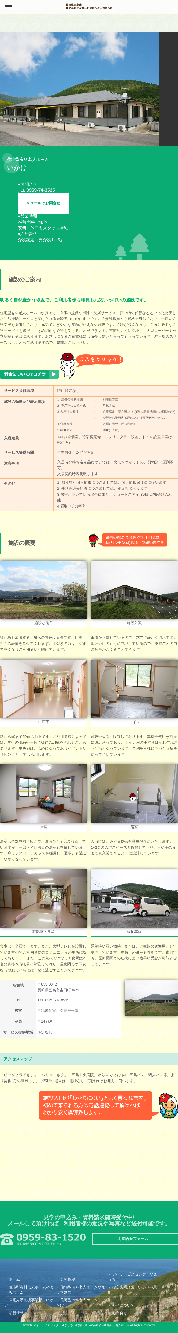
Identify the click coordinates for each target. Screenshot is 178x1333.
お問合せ (119, 1313)
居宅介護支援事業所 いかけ (29, 1302)
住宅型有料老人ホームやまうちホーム (29, 1289)
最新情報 (16, 1313)
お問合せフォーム (133, 1239)
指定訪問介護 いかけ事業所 (132, 1289)
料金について (123, 1305)
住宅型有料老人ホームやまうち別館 (80, 1289)
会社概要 (67, 1280)
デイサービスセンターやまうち (133, 1277)
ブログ (66, 1313)
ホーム (14, 1280)
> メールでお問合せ (43, 203)
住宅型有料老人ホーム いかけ (80, 1302)
